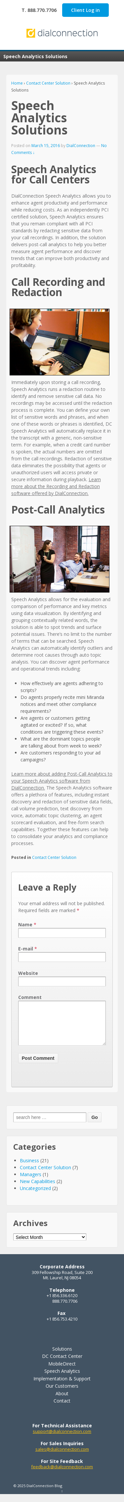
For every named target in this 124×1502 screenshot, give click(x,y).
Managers (30, 1182)
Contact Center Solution (48, 83)
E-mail (25, 948)
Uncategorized (35, 1196)
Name (25, 924)
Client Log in (85, 10)
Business (29, 1168)
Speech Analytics (62, 1379)
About (62, 1401)
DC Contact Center (62, 1364)
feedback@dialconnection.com (62, 1475)
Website (28, 973)
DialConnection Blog (43, 1493)
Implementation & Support (62, 1386)
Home (17, 83)
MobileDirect (62, 1371)
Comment (30, 997)
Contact (62, 1409)
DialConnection (80, 145)
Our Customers (62, 1394)
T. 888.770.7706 (39, 10)
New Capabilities (37, 1189)
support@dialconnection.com (62, 1439)
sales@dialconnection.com (62, 1457)
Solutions (62, 1357)
